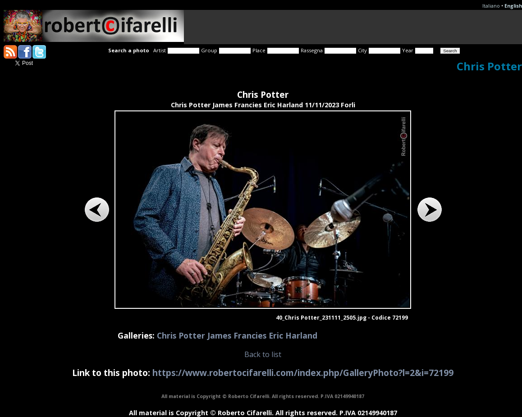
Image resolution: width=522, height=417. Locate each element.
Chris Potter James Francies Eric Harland (237, 335)
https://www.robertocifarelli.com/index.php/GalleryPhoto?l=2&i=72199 (302, 373)
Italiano (491, 6)
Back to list (262, 354)
